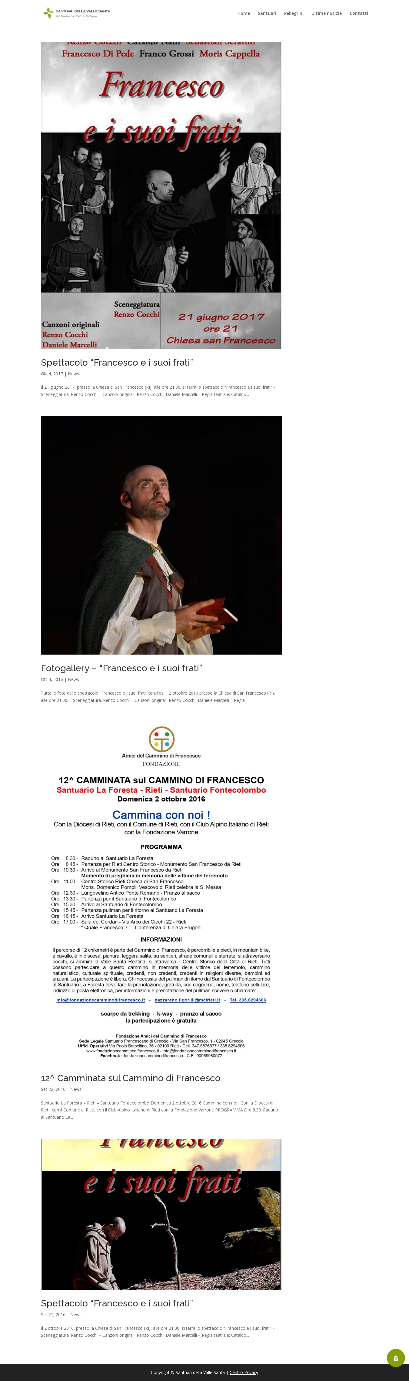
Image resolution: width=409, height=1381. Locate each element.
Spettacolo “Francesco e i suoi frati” (117, 362)
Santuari (267, 13)
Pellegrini (294, 13)
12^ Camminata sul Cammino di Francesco (131, 1078)
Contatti (359, 13)
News (73, 374)
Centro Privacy (244, 1372)
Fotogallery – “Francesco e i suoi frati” (121, 668)
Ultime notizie (326, 13)
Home (244, 13)
